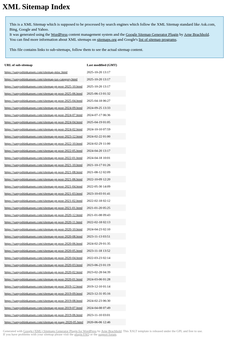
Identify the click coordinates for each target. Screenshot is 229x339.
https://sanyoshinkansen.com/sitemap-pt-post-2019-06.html (43, 315)
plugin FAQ (81, 334)
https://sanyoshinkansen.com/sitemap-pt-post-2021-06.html (43, 179)
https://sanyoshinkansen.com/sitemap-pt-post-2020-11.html (43, 222)
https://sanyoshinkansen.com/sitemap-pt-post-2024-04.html (43, 122)
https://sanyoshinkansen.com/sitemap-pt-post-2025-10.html (43, 86)
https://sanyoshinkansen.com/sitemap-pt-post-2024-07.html (43, 115)
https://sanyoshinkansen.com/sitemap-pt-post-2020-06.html (43, 243)
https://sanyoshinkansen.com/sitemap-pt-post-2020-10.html (43, 229)
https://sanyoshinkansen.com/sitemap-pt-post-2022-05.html (43, 150)
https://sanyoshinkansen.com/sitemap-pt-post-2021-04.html (43, 186)
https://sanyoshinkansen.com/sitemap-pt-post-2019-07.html (43, 308)
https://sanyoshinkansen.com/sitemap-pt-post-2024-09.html (43, 108)
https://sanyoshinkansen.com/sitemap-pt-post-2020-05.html (43, 250)
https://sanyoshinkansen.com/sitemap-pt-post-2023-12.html (43, 136)
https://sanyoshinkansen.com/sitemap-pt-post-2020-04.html (43, 258)
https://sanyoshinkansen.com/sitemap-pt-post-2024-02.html (43, 129)
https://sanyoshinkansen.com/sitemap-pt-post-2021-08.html (43, 172)
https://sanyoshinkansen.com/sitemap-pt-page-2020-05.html (43, 322)
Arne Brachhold (196, 34)
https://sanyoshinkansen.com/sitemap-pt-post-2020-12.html (43, 215)
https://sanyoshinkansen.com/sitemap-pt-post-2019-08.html (43, 300)
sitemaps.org (107, 39)
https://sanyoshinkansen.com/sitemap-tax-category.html (41, 79)
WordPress (59, 34)
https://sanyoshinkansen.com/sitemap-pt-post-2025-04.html (43, 100)
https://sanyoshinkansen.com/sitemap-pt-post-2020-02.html (43, 272)
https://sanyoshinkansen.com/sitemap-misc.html (35, 72)
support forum (107, 334)
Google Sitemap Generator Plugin (152, 34)
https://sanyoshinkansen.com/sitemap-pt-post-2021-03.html (43, 193)
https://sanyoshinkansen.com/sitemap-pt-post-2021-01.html (43, 208)
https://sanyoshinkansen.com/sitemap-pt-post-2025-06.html (43, 93)
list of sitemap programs (157, 39)
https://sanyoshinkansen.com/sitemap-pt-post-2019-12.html (43, 286)
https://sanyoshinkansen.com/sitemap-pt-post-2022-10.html (43, 143)
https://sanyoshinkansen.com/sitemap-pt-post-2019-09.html (43, 293)
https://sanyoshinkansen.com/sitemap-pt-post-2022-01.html (43, 158)
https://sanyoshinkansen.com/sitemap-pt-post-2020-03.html (43, 265)
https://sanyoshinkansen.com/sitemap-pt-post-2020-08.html (43, 236)
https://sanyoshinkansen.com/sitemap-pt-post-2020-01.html (43, 279)
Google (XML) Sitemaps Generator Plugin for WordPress (60, 331)
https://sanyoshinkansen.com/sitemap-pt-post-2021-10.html (43, 165)
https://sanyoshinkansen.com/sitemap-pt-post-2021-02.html (43, 200)
